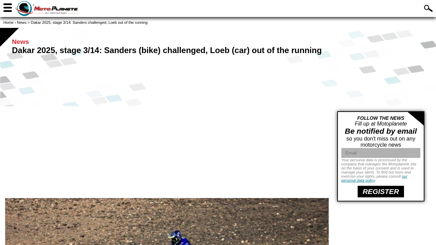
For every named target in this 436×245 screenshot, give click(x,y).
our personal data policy (374, 178)
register (381, 191)
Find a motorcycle (373, 8)
